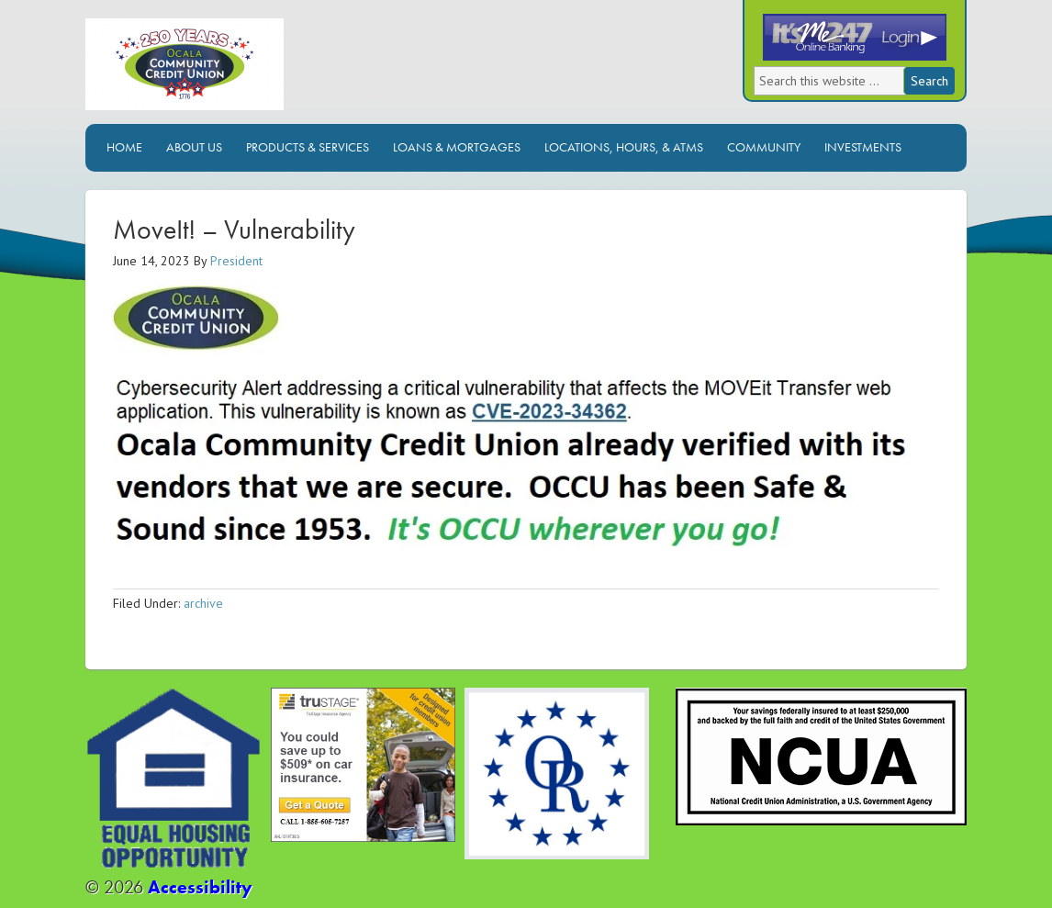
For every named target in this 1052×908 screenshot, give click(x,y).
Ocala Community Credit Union (246, 71)
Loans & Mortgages (456, 147)
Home (124, 147)
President (236, 260)
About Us (194, 147)
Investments (862, 147)
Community (763, 147)
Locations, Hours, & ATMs (623, 147)
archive (203, 603)
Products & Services (307, 147)
